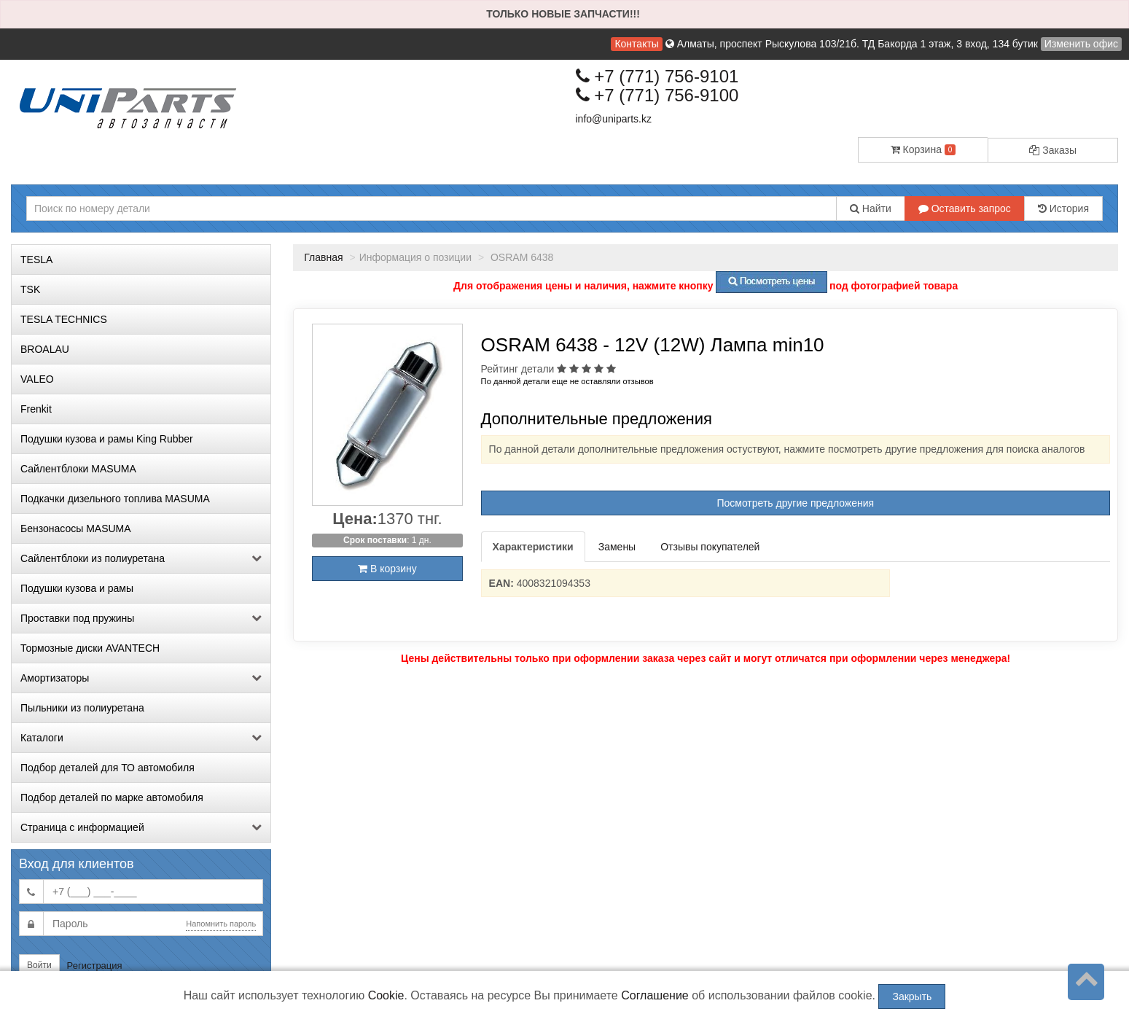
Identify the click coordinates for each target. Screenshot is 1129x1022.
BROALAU (44, 349)
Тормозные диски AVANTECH (90, 648)
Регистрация (94, 965)
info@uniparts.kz (614, 119)
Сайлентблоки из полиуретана (141, 558)
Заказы (1053, 150)
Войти (39, 965)
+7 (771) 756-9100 (657, 95)
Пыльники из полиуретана (82, 708)
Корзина (923, 149)
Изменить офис (1081, 44)
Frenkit (36, 409)
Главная (323, 257)
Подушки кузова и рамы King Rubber (106, 439)
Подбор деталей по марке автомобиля (111, 797)
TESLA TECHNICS (63, 319)
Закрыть (911, 996)
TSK (30, 289)
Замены (617, 547)
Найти (870, 208)
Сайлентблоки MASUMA (78, 469)
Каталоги (141, 738)
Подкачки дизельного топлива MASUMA (115, 498)
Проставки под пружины (141, 618)
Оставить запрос (964, 208)
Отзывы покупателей (709, 547)
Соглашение (655, 995)
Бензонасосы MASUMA (75, 528)
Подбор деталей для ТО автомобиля (107, 767)
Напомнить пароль (221, 923)
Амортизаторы (141, 678)
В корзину (387, 568)
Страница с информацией (141, 827)
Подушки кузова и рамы (76, 588)
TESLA (36, 259)
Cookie (386, 995)
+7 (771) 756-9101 (657, 76)
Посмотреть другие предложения (795, 503)
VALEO (37, 379)
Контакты (636, 44)
